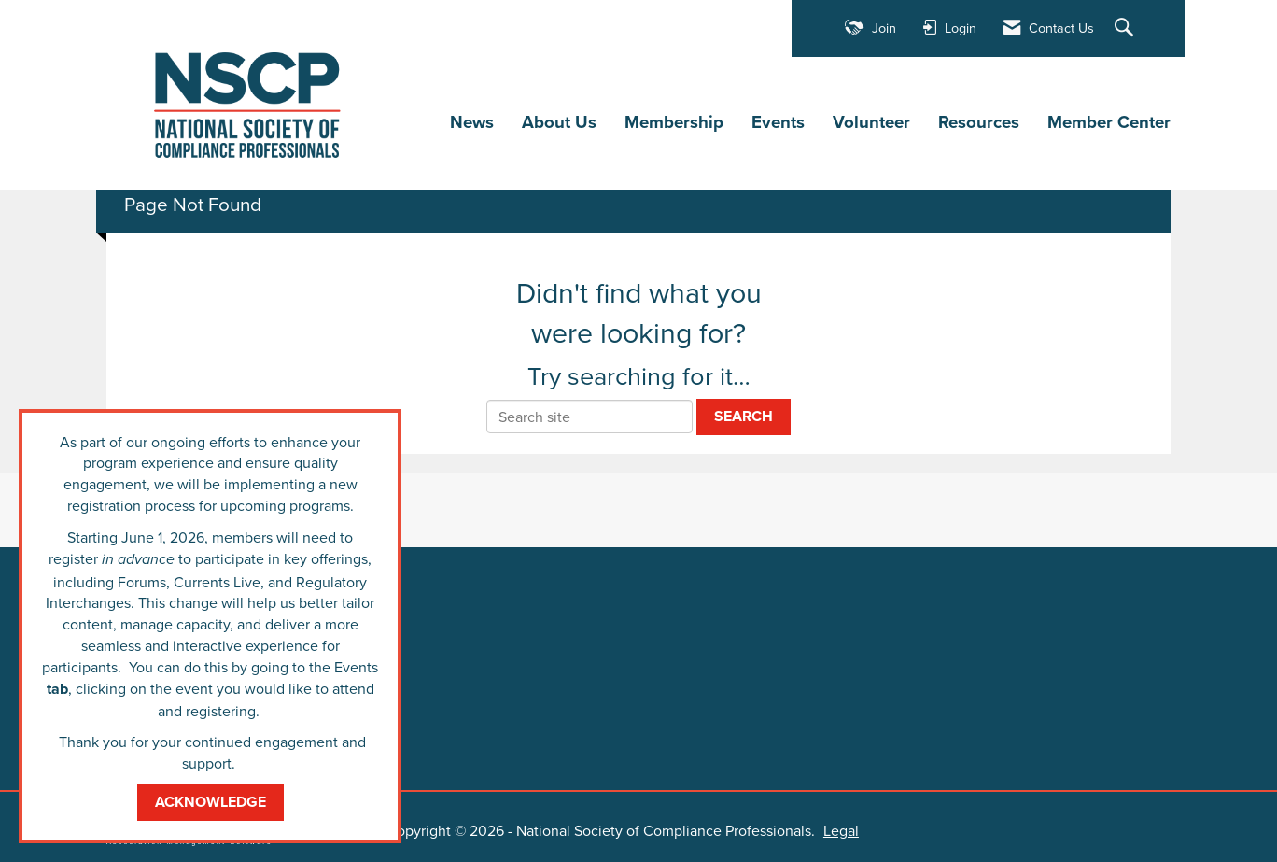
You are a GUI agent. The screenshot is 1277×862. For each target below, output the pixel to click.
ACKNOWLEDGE (210, 802)
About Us (559, 122)
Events (778, 122)
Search (743, 416)
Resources (978, 122)
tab (57, 688)
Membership (673, 122)
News (472, 122)
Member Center (1109, 122)
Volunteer (871, 122)
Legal (841, 830)
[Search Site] (1126, 28)
